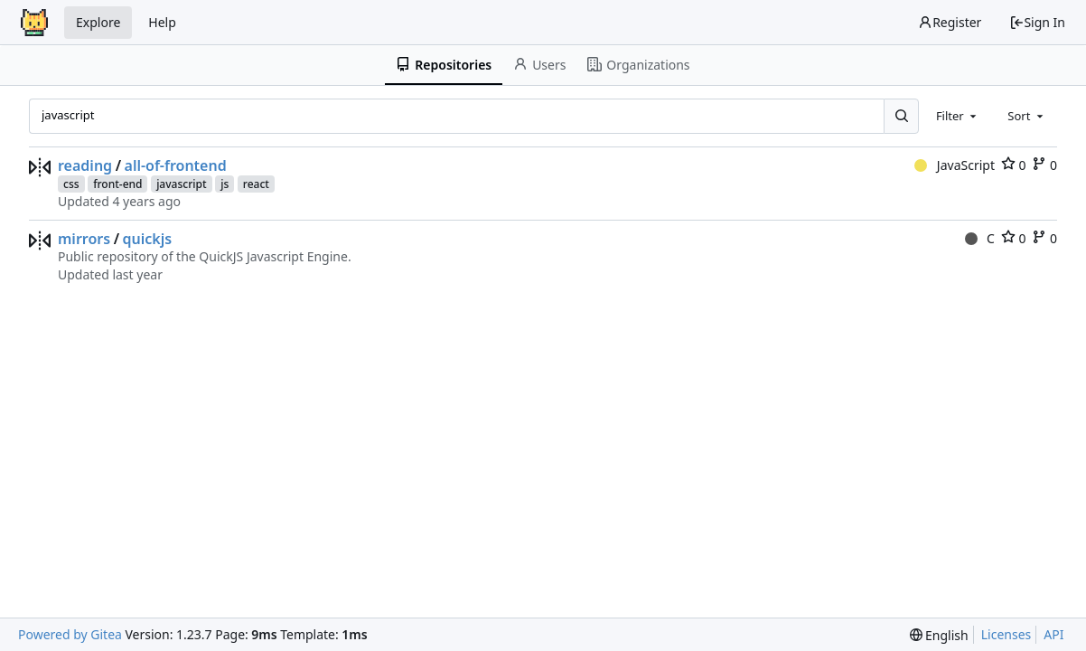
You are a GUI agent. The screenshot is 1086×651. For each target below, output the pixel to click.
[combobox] (957, 116)
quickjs (148, 239)
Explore (98, 22)
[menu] (939, 635)
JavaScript (954, 165)
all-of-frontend (176, 165)
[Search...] (901, 116)
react (256, 184)
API (1053, 634)
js (224, 184)
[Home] (34, 22)
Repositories (444, 64)
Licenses (1006, 634)
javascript (181, 184)
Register (949, 22)
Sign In (1037, 22)
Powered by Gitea (70, 634)
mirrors (84, 239)
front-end (117, 184)
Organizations (638, 64)
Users (539, 64)
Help (162, 22)
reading (85, 165)
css (71, 184)
